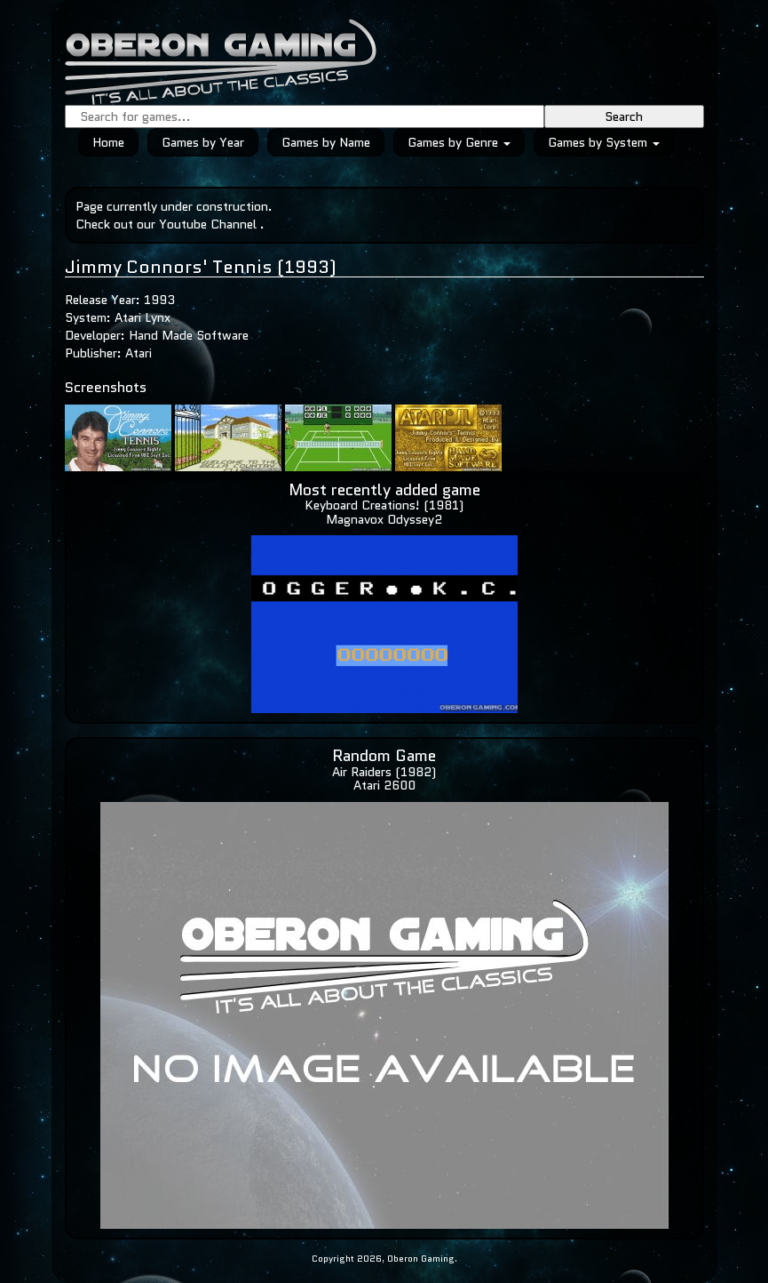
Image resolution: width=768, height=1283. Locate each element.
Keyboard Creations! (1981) (384, 505)
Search (624, 116)
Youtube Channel (208, 224)
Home (108, 142)
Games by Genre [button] (459, 142)
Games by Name (325, 142)
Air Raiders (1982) (384, 772)
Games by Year (203, 142)
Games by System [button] (604, 142)
